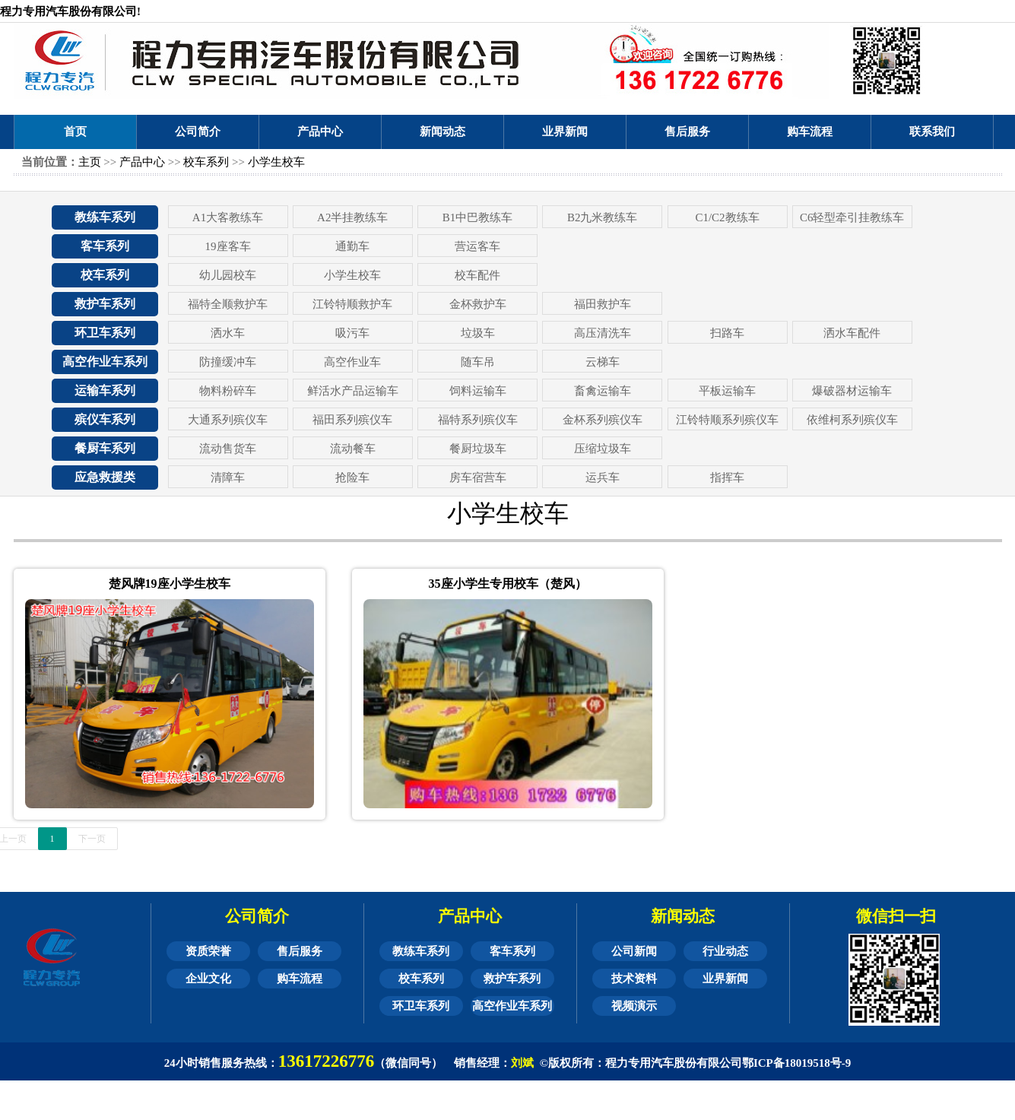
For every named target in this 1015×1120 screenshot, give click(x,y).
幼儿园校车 (227, 275)
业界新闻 (565, 131)
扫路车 (727, 333)
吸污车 (352, 333)
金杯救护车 (477, 304)
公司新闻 (634, 951)
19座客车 (228, 246)
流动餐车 (353, 449)
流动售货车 (227, 449)
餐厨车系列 (105, 448)
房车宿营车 (477, 477)
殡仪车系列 (105, 419)
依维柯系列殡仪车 (852, 420)
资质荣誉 (208, 951)
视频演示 (634, 1006)
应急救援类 (105, 477)
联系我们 (932, 131)
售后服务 (687, 131)
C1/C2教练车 (727, 217)
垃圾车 (478, 333)
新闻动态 (442, 131)
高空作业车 (352, 362)
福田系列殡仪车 (352, 420)
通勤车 (352, 246)
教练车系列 (105, 217)
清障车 (228, 477)
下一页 (92, 838)
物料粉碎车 (227, 391)
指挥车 (727, 477)
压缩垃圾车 (602, 449)
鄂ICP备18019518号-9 (796, 1063)
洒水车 (228, 333)
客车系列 (105, 246)
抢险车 (352, 477)
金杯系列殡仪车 (602, 420)
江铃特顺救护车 (352, 304)
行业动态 (725, 951)
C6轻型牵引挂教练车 (852, 217)
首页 (75, 131)
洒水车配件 (851, 333)
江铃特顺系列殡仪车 (727, 420)
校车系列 (206, 162)
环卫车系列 (105, 332)
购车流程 (810, 131)
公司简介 (197, 131)
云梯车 (602, 362)
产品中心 (320, 131)
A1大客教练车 (227, 217)
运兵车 (602, 477)
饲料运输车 (477, 391)
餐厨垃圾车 (477, 449)
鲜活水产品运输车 (352, 391)
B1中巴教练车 (477, 217)
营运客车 (477, 246)
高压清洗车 (602, 333)
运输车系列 (105, 390)
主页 (89, 162)
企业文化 (208, 978)
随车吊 (478, 362)
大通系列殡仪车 (228, 420)
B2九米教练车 (602, 217)
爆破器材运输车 (852, 391)
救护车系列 (105, 303)
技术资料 (634, 978)
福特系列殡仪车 (478, 420)
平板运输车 (727, 391)
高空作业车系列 (104, 361)
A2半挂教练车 (352, 217)
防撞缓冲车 (227, 362)
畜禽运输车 (602, 391)
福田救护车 (602, 304)
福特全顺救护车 (228, 304)
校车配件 (477, 275)
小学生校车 (276, 162)
